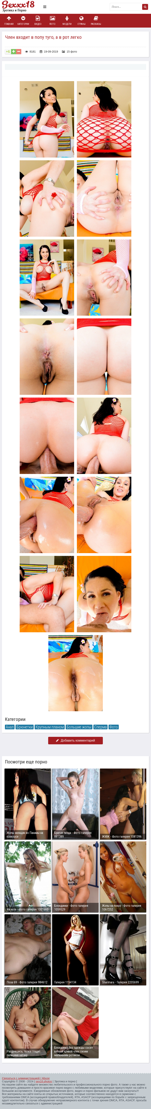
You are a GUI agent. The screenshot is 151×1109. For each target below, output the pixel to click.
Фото (52, 20)
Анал (10, 727)
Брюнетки (25, 727)
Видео (38, 20)
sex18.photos (44, 1081)
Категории (23, 20)
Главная (9, 20)
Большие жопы (79, 727)
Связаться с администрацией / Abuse (26, 1078)
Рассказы (96, 20)
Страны (81, 20)
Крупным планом (50, 727)
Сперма (100, 727)
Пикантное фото (21, 7)
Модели (67, 20)
